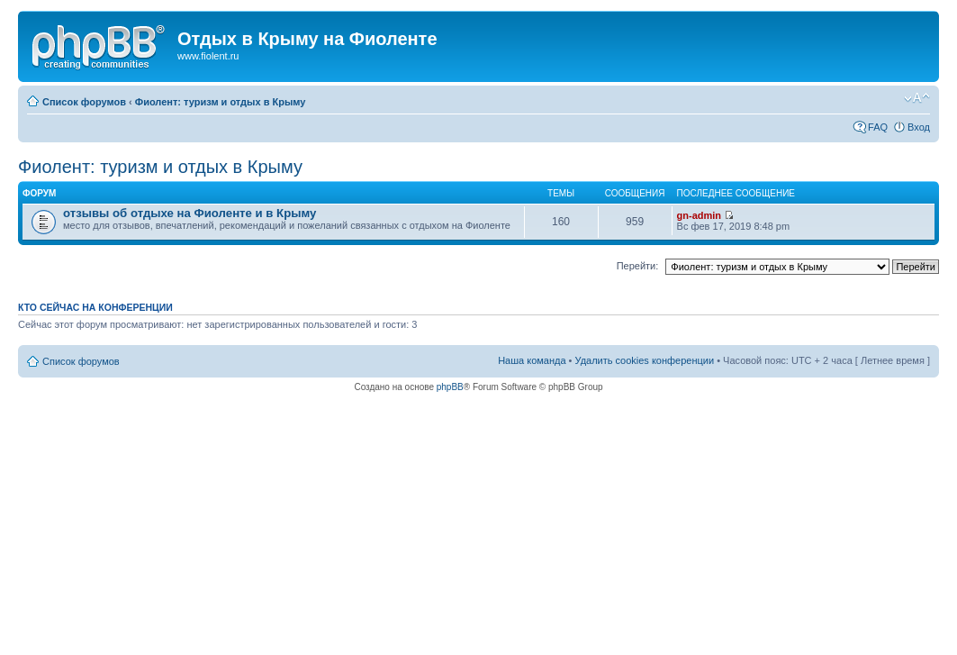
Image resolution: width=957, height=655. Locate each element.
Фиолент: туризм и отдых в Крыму (220, 101)
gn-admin (699, 215)
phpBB (450, 387)
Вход (918, 127)
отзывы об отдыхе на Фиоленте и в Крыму (189, 213)
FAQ (878, 127)
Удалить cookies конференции (645, 360)
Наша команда (531, 360)
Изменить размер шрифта (917, 98)
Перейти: (638, 265)
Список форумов (84, 101)
